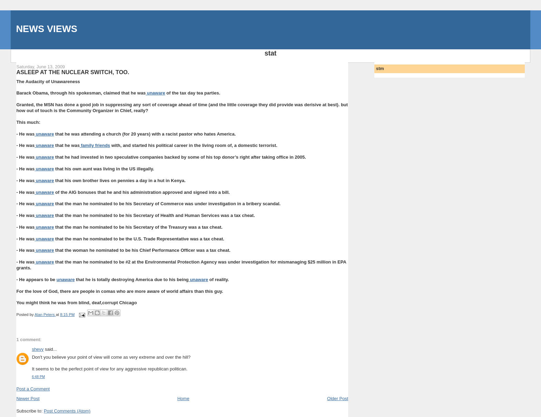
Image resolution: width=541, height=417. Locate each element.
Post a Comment (33, 388)
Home (183, 398)
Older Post (337, 398)
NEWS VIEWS (46, 28)
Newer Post (27, 398)
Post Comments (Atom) (67, 411)
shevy (37, 349)
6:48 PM (38, 377)
